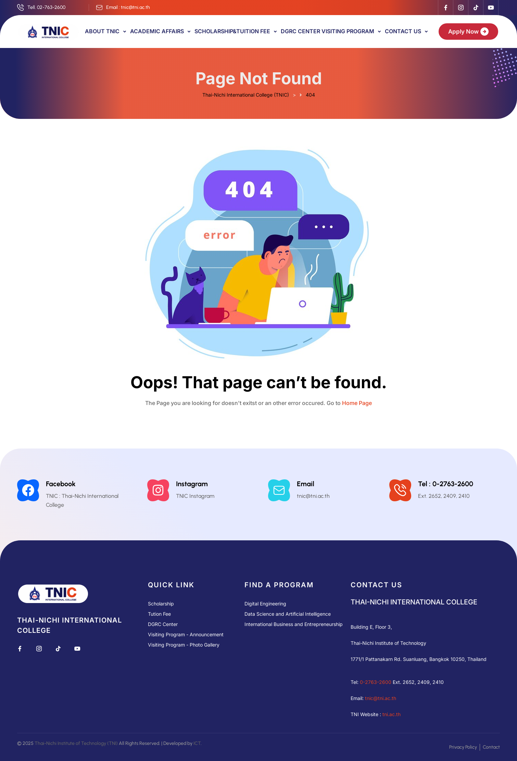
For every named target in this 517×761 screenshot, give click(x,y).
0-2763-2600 (375, 682)
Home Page (357, 403)
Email (305, 484)
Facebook (61, 484)
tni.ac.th (391, 714)
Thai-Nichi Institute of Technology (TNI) (76, 743)
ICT (197, 743)
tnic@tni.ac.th (380, 698)
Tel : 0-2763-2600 (445, 484)
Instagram (192, 484)
